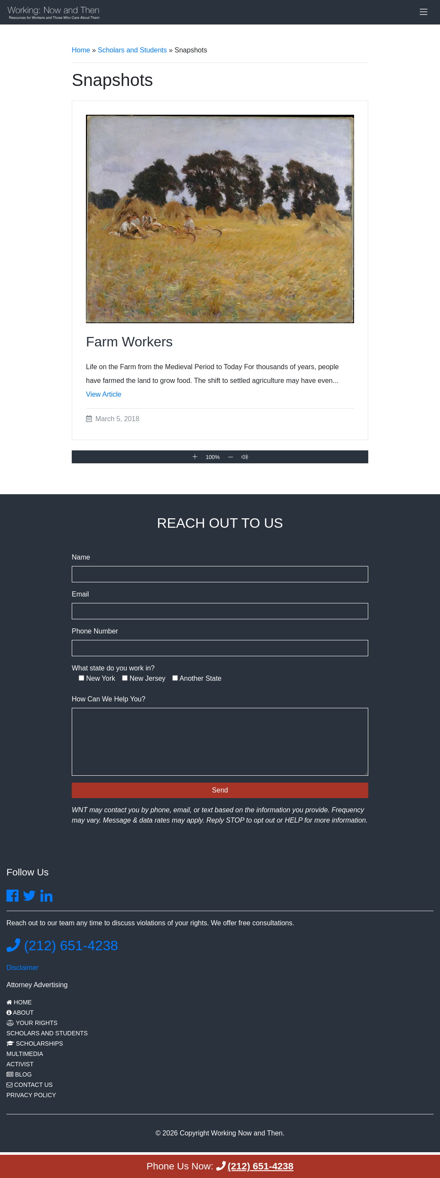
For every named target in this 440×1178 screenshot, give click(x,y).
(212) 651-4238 (62, 945)
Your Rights (32, 1022)
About (20, 1012)
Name (81, 557)
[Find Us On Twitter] (29, 898)
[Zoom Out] (230, 457)
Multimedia (24, 1053)
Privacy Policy (31, 1095)
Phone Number (95, 631)
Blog (19, 1074)
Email (80, 594)
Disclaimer (22, 967)
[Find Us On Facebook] (12, 898)
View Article (103, 394)
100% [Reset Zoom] (213, 457)
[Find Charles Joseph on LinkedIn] (46, 898)
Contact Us (29, 1084)
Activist (20, 1064)
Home (81, 50)
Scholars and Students (132, 50)
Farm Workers (129, 341)
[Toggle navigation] (423, 12)
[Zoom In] (194, 456)
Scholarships (34, 1043)
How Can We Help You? (108, 699)
